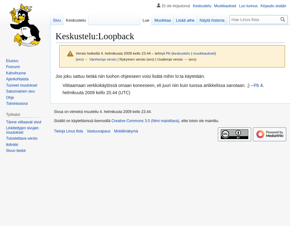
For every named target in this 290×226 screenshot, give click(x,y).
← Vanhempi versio (101, 59)
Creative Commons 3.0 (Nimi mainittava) (145, 121)
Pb (256, 85)
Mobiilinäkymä (126, 131)
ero (79, 59)
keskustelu (181, 53)
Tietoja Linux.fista (68, 131)
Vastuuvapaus (98, 131)
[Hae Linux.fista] (258, 19)
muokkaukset (204, 53)
